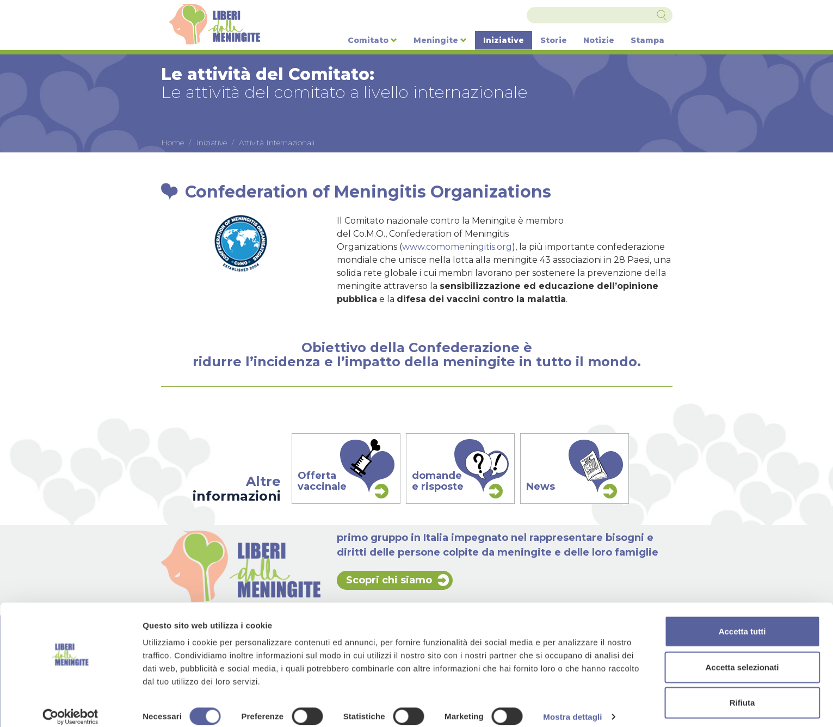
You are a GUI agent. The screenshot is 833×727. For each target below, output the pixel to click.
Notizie (598, 40)
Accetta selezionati (742, 656)
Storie (553, 40)
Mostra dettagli (572, 705)
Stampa (647, 40)
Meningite (440, 40)
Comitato (372, 40)
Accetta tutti (742, 620)
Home (172, 142)
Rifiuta (742, 691)
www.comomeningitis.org (457, 247)
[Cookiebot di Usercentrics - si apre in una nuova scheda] (70, 706)
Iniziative (503, 40)
